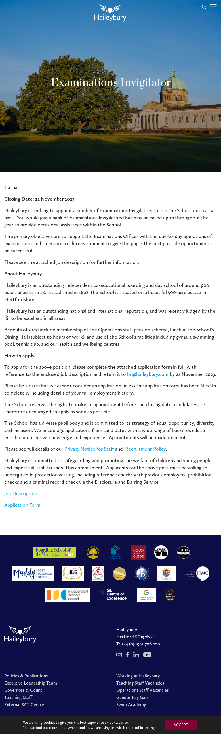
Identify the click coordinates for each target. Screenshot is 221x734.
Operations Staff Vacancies (142, 690)
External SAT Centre (24, 704)
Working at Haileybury (138, 676)
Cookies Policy (143, 723)
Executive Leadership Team (30, 683)
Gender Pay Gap (132, 697)
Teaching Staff (18, 697)
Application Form (22, 505)
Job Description (20, 493)
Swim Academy (131, 704)
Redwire (181, 723)
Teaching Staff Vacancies (140, 683)
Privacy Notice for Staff (89, 449)
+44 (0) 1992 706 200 (140, 644)
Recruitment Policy (145, 449)
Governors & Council (24, 690)
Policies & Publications (26, 676)
